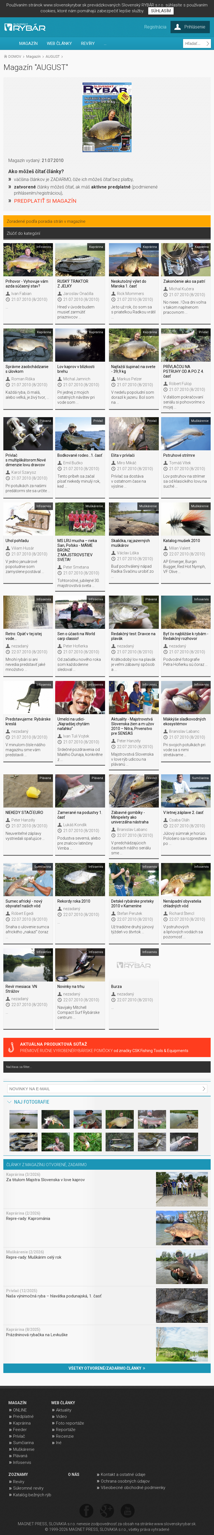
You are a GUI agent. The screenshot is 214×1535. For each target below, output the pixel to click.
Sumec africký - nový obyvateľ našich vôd (24, 903)
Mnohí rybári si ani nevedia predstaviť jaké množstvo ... (25, 664)
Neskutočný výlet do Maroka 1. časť (128, 283)
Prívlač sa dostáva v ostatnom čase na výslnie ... (128, 481)
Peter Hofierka (75, 646)
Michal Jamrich (76, 379)
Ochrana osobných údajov (125, 1481)
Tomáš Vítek (180, 463)
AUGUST (53, 56)
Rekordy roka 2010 (73, 901)
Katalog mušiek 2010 (181, 540)
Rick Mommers (130, 293)
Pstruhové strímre (179, 455)
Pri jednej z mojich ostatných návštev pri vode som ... (76, 397)
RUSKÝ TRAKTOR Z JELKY (72, 283)
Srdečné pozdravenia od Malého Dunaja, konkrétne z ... (80, 754)
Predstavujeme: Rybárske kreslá (28, 721)
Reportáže (66, 1429)
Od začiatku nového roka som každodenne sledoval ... (79, 664)
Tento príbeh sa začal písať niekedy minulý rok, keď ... (78, 481)
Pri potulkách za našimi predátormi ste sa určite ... (28, 488)
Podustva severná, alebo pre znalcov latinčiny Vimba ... (79, 843)
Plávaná (20, 1455)
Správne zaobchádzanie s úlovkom (27, 369)
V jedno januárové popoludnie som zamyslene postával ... (25, 566)
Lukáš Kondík (75, 825)
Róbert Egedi (22, 913)
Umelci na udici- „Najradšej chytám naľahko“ (73, 724)
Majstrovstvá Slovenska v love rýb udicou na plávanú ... (132, 759)
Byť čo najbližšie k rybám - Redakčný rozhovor (185, 636)
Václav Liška (128, 553)
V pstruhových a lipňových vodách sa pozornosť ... (183, 932)
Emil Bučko (73, 463)
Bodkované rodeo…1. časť (79, 455)
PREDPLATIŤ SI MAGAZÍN (45, 201)
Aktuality (63, 1410)
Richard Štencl (181, 913)
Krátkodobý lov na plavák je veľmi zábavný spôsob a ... (133, 664)
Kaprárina (22, 1423)
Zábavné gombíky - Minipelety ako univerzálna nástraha (130, 817)
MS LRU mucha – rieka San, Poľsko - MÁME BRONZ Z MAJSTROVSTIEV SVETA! (77, 550)
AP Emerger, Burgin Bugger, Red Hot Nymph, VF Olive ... (184, 566)
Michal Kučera (181, 289)
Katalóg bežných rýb (32, 1494)
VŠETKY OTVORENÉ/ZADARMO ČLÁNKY (107, 1368)
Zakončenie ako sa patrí (184, 281)
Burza (116, 986)
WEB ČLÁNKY (59, 43)
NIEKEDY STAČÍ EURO (24, 812)
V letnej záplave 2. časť (183, 812)
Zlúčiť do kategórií (23, 233)
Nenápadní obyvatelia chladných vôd (182, 903)
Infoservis (22, 1462)
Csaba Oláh (179, 820)
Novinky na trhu (70, 986)
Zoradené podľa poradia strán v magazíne (46, 221)
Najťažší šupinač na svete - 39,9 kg (133, 369)
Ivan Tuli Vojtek (76, 736)
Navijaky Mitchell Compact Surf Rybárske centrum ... (78, 1012)
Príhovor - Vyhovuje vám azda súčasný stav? (27, 283)
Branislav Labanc (184, 731)
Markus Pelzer (129, 379)
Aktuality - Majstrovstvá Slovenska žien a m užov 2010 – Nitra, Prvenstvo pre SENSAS (132, 726)
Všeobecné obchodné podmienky (133, 1487)
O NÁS (73, 1474)
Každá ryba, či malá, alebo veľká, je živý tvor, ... (27, 395)
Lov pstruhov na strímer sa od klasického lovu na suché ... (185, 481)
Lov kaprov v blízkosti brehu (75, 369)
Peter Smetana (76, 567)
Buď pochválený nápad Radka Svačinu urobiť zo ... (132, 571)
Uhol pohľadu (17, 540)
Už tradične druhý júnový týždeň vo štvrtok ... (132, 929)
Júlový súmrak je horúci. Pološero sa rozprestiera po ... (185, 838)
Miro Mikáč (126, 463)
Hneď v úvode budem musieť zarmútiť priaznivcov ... (75, 312)
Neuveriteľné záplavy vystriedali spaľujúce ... (25, 836)
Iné (59, 1442)
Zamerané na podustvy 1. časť (79, 815)
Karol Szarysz (23, 472)
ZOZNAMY (18, 1474)
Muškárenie (24, 1449)
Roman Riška (23, 379)
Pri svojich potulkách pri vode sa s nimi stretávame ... (184, 750)
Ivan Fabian (21, 293)
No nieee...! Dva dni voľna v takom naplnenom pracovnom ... (184, 307)
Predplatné (23, 1416)
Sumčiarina (23, 1442)
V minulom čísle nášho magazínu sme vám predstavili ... (25, 750)
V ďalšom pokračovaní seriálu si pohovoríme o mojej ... (184, 402)
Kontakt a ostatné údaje (123, 1474)
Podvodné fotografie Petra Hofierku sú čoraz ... (185, 662)
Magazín (33, 56)
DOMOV (14, 56)
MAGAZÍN (28, 43)
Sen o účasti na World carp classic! (76, 636)
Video (61, 1416)
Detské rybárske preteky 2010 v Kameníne (132, 903)
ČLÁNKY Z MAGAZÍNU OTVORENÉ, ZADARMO (46, 1164)
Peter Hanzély (129, 741)
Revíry (18, 1481)
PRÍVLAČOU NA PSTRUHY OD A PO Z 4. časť (183, 371)
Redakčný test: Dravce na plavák (133, 636)
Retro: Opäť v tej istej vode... (24, 636)
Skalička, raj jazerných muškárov (130, 543)
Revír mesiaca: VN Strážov (21, 988)
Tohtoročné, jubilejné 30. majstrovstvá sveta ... (78, 583)
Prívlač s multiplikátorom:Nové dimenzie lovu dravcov (26, 460)
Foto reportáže (70, 1423)
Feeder (20, 1429)
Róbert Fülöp (180, 383)
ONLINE (20, 1410)
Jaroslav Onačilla (78, 293)
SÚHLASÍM (161, 10)
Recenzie (65, 1436)
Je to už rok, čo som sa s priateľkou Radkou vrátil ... (133, 312)
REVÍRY (88, 43)
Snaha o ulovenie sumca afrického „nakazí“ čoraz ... (27, 932)
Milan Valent (179, 548)
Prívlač (19, 1436)
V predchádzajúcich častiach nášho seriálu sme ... (131, 848)
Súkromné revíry (28, 1488)
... (105, 43)
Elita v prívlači (123, 455)
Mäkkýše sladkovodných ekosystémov (184, 721)
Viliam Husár (22, 548)
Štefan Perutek (129, 913)
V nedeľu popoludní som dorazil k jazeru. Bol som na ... (132, 397)
